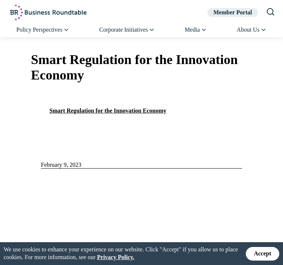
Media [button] (196, 29)
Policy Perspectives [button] (42, 29)
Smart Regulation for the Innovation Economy (108, 110)
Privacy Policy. (115, 257)
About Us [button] (251, 29)
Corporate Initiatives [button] (127, 29)
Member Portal (232, 12)
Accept (262, 253)
